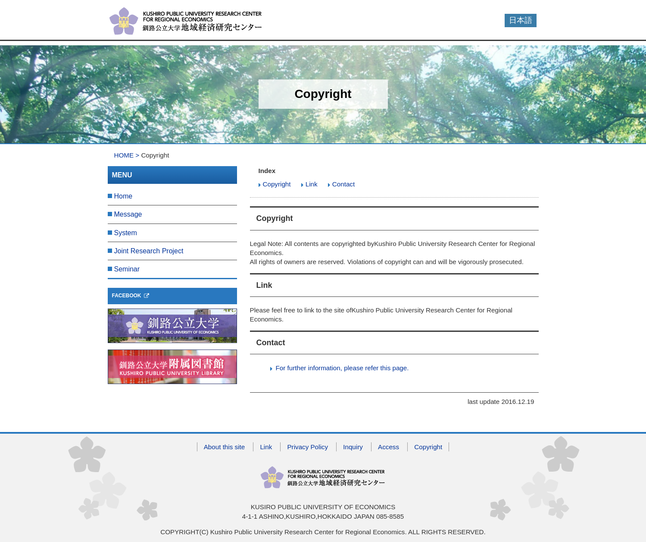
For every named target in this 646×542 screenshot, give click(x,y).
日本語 (520, 20)
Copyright (277, 184)
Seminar (127, 269)
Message (128, 214)
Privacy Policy (307, 447)
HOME (124, 155)
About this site (224, 447)
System (125, 232)
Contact (343, 184)
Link (312, 184)
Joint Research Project (149, 251)
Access (388, 447)
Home (123, 196)
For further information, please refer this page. (342, 368)
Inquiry (353, 447)
